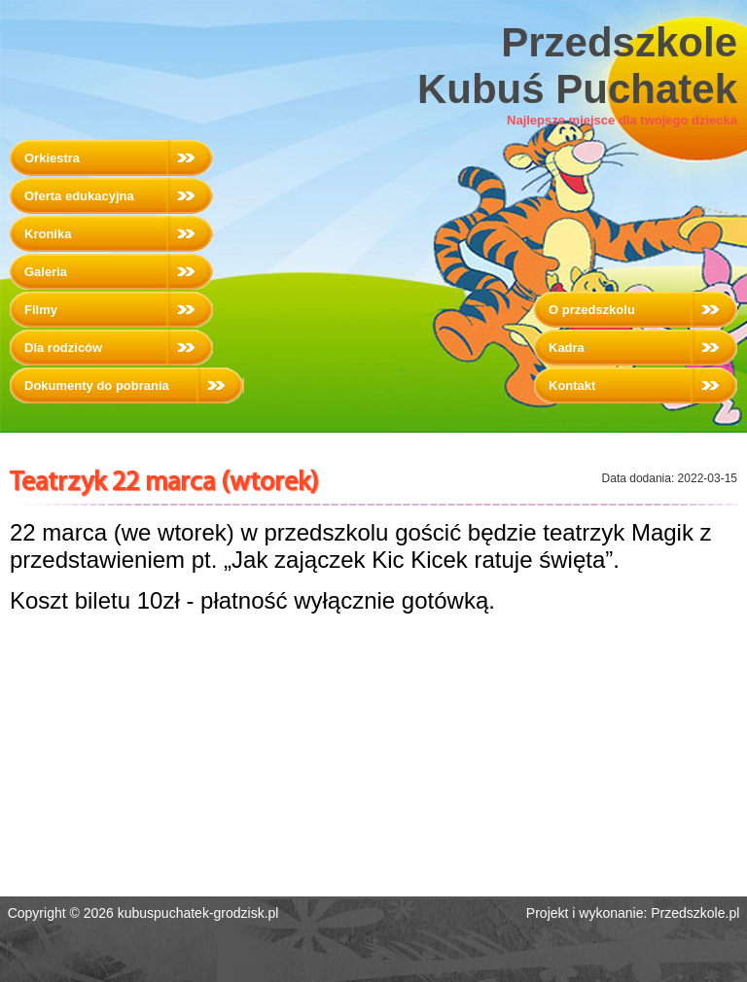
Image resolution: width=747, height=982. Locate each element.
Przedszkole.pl (695, 913)
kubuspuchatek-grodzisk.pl (198, 913)
